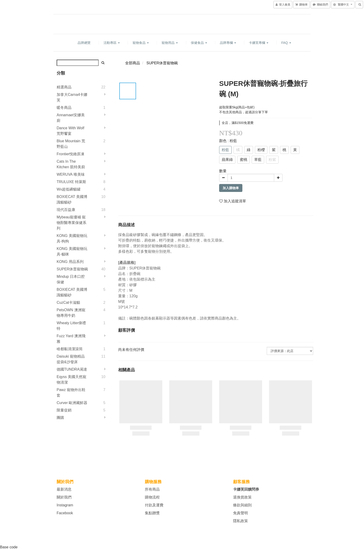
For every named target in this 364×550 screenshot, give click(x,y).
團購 (60, 418)
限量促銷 (64, 410)
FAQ (286, 43)
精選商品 (64, 87)
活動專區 (112, 43)
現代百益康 (66, 210)
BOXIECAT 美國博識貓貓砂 (72, 199)
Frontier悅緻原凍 (70, 154)
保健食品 (199, 43)
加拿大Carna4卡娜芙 (72, 97)
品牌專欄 (228, 43)
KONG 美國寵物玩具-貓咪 (72, 251)
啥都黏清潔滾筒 (70, 349)
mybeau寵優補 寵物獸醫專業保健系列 (71, 222)
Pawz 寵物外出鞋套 (71, 392)
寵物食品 (141, 43)
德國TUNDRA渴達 (72, 369)
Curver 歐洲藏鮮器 (72, 403)
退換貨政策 (242, 497)
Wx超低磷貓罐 (69, 189)
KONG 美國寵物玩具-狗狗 (72, 238)
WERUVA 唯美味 (71, 174)
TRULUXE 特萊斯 (71, 182)
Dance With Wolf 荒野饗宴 (70, 131)
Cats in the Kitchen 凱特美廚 (71, 164)
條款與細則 (242, 505)
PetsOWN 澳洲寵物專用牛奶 (71, 312)
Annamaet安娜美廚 (71, 118)
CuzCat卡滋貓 (68, 302)
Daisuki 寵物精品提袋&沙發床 (71, 359)
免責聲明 (240, 513)
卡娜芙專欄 (258, 43)
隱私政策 (240, 521)
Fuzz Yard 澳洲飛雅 (71, 338)
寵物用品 (170, 43)
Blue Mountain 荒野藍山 (71, 144)
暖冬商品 (64, 108)
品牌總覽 (84, 43)
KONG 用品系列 (70, 262)
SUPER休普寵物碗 (72, 269)
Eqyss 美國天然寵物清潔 (71, 379)
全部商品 (132, 63)
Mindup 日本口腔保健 (71, 279)
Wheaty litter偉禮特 (71, 325)
